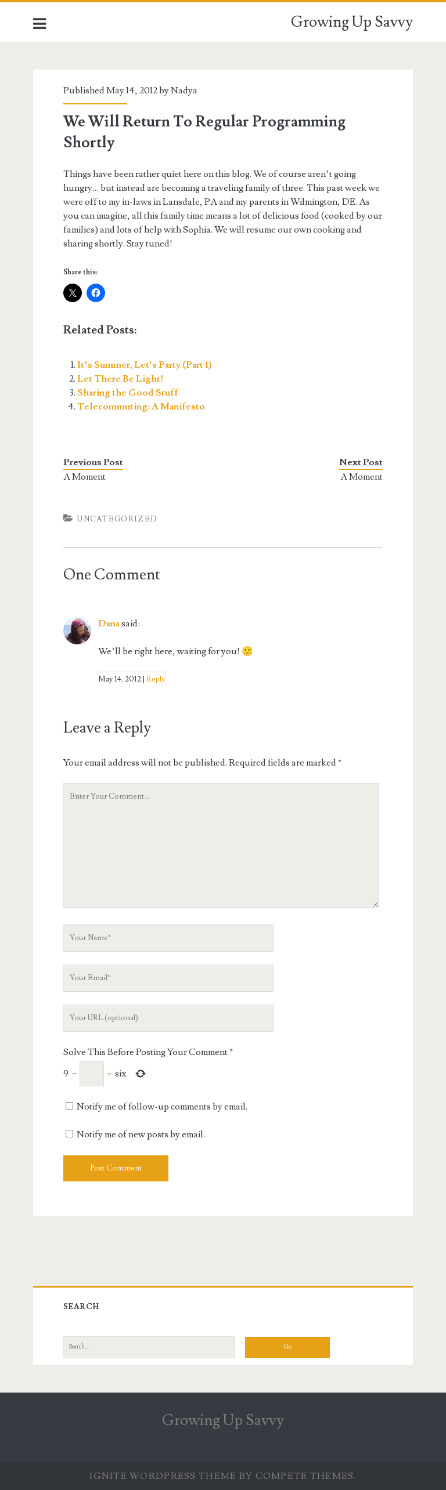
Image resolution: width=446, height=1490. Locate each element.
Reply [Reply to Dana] (155, 679)
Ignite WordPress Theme (162, 1476)
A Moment (84, 477)
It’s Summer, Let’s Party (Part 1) (144, 365)
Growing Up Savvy (352, 22)
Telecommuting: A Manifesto (141, 406)
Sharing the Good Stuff (127, 392)
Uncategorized (117, 519)
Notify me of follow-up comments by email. (162, 1106)
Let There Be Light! (120, 379)
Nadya (184, 90)
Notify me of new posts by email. (141, 1134)
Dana (109, 623)
